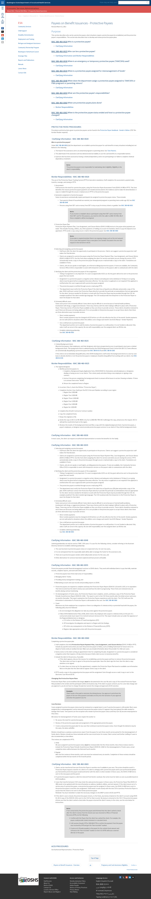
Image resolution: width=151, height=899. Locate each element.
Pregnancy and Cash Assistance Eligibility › (114, 865)
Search (147, 2)
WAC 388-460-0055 (59, 93)
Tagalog (98, 897)
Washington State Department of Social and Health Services (28, 3)
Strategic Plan (22, 56)
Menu (3, 8)
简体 (97, 884)
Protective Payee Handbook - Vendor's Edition (115, 130)
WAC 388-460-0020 (59, 41)
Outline (134, 865)
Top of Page (95, 858)
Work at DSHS (48, 885)
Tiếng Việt (99, 894)
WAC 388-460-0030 (59, 61)
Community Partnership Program (28, 48)
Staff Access (48, 881)
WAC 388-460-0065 (59, 112)
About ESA (10, 11)
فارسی (110, 894)
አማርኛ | (105, 894)
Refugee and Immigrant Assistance (29, 43)
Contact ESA (22, 73)
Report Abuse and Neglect (52, 892)
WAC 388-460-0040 (59, 80)
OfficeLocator (2, 15)
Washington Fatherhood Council (28, 52)
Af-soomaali (99, 891)
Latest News (22, 68)
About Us (47, 883)
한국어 (106, 884)
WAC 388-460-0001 (61, 145)
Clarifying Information (64, 46)
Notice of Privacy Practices (78, 887)
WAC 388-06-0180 (109, 351)
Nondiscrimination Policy (78, 881)
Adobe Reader (74, 885)
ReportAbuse (2, 21)
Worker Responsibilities (64, 107)
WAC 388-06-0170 (95, 351)
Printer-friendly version (132, 869)
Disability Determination (26, 35)
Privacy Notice (74, 890)
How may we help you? (108, 2)
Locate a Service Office (51, 890)
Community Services (24, 27)
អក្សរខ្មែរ (103, 887)
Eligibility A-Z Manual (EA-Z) (30, 16)
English (98, 881)
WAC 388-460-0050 (68, 332)
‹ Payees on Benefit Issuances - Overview (66, 865)
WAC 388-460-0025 (59, 51)
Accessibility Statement (77, 883)
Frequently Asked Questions (38, 11)
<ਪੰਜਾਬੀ (109, 887)
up (90, 865)
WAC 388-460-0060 (59, 102)
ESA (20, 23)
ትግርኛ (112, 897)
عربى (97, 887)
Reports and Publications (26, 60)
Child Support (22, 31)
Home (19, 16)
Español (104, 881)
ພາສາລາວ (105, 897)
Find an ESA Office (21, 11)
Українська (108, 891)
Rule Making (74, 892)
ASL (116, 897)
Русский (110, 881)
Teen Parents (111, 151)
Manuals (20, 64)
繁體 (101, 884)
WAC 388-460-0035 (59, 71)
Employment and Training (26, 39)
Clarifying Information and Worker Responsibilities (75, 56)
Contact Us (47, 887)
